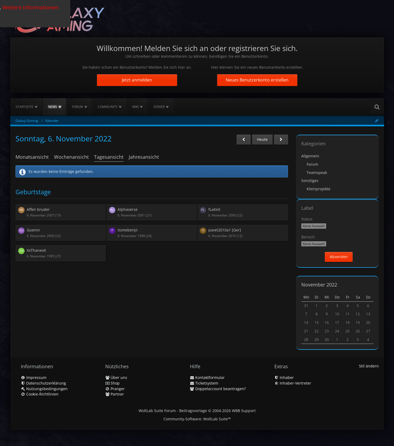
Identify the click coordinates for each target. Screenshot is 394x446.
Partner (114, 394)
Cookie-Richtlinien (39, 394)
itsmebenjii (128, 229)
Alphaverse (128, 209)
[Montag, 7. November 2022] (281, 140)
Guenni (33, 229)
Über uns (116, 377)
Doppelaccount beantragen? (218, 388)
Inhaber (284, 377)
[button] (313, 226)
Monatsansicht (32, 157)
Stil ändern (369, 366)
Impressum (33, 377)
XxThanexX (36, 250)
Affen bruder (38, 209)
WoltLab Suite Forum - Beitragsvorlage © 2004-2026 (197, 410)
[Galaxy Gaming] (59, 18)
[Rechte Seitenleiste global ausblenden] (377, 120)
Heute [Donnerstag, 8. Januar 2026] (262, 139)
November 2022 (319, 284)
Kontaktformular (207, 377)
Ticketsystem (204, 383)
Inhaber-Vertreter (292, 383)
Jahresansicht (144, 157)
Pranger (115, 388)
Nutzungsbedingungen (44, 388)
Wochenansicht (71, 157)
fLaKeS (214, 209)
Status (307, 219)
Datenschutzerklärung (43, 383)
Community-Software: (197, 418)
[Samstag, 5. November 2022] (244, 140)
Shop (112, 383)
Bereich (308, 236)
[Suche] (377, 107)
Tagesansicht (108, 157)
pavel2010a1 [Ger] (224, 229)
